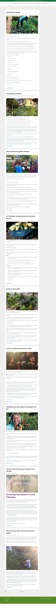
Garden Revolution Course (17, 3)
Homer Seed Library (45, 3)
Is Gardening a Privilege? (17, 93)
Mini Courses (24, 3)
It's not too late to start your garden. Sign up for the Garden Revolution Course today (28, 0)
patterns (11, 293)
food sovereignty (23, 95)
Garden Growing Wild (15, 291)
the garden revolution (30, 95)
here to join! (9, 84)
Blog (31, 3)
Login (50, 3)
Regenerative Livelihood (37, 3)
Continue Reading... (9, 88)
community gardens (9, 95)
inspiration (8, 293)
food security (19, 95)
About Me (28, 3)
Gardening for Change (15, 12)
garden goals (8, 415)
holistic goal (12, 415)
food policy (14, 95)
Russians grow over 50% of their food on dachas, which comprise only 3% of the (18, 144)
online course (26, 588)
